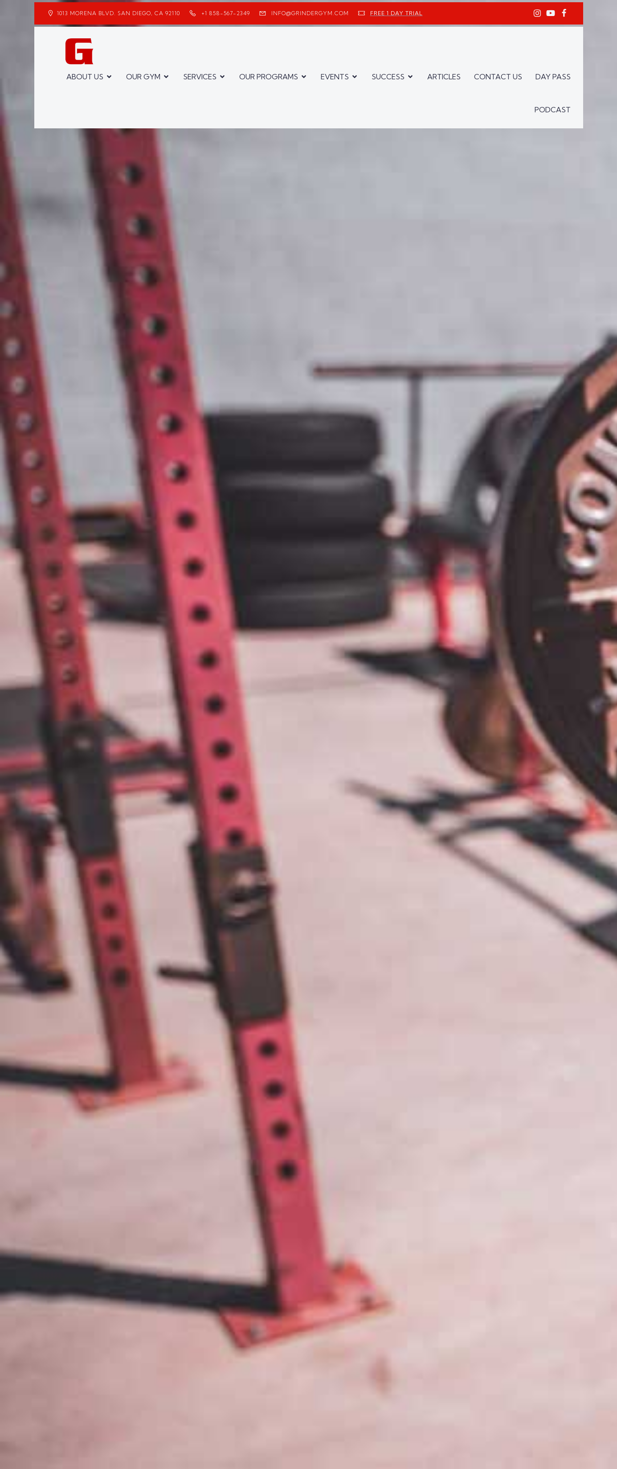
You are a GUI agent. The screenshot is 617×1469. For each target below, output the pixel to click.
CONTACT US (498, 76)
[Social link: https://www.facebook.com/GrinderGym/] (564, 13)
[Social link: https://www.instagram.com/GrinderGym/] (537, 13)
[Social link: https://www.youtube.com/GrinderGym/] (550, 13)
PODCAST (553, 109)
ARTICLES (444, 76)
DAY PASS (553, 76)
